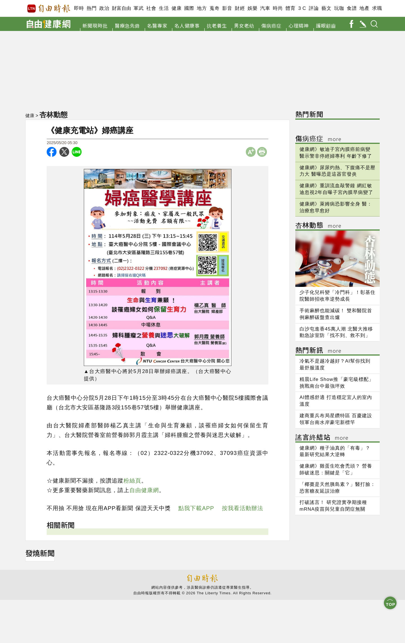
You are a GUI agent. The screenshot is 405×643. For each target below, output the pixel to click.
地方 (202, 8)
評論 (314, 8)
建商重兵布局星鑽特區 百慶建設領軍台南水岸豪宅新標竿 (336, 419)
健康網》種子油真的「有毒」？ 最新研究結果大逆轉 (335, 451)
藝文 (326, 8)
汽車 (265, 8)
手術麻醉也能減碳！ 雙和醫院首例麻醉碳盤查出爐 (336, 314)
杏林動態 (53, 115)
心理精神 (299, 25)
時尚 (278, 8)
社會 (151, 8)
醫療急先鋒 (127, 25)
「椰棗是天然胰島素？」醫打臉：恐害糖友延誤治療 (337, 488)
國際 (189, 8)
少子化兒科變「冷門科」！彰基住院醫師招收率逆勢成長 (337, 296)
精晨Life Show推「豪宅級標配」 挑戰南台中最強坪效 (337, 383)
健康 (176, 8)
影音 (227, 8)
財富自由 (121, 8)
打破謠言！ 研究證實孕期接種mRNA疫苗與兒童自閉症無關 (333, 506)
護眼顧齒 (326, 25)
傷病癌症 (271, 25)
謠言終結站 (321, 438)
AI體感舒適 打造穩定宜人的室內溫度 (336, 401)
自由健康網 (144, 490)
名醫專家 (157, 25)
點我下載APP (196, 508)
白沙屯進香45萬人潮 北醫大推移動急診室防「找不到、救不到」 (336, 332)
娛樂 (252, 8)
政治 (104, 8)
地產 (364, 8)
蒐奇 (214, 8)
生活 (164, 8)
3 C (302, 8)
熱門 (91, 8)
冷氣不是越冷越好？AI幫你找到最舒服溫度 (335, 364)
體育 (290, 8)
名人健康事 (187, 25)
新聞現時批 (95, 25)
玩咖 (339, 8)
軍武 (138, 8)
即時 (79, 8)
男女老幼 (244, 25)
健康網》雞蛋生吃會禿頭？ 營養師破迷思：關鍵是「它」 (336, 469)
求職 (377, 8)
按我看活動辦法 (242, 508)
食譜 (352, 8)
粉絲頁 (132, 480)
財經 (240, 8)
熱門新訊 (318, 351)
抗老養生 (217, 25)
